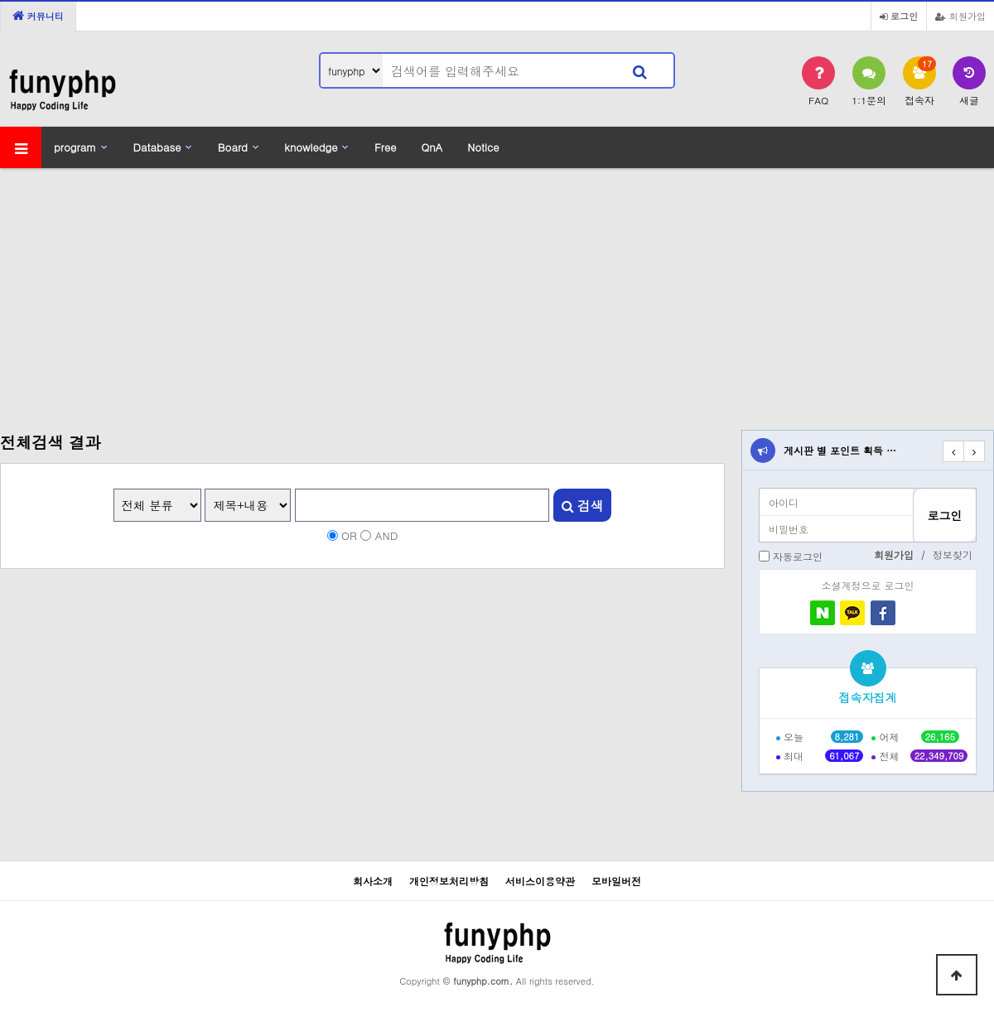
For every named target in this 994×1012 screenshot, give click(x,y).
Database (157, 147)
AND (386, 535)
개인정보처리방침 (449, 880)
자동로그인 (798, 556)
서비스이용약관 (540, 880)
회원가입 (960, 15)
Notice (483, 147)
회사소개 (373, 880)
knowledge (310, 147)
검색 (582, 505)
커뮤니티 (38, 15)
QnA (431, 147)
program (75, 147)
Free (385, 147)
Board (233, 147)
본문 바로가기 (0, 0)
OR (349, 535)
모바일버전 (616, 880)
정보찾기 (952, 554)
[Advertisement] (497, 289)
